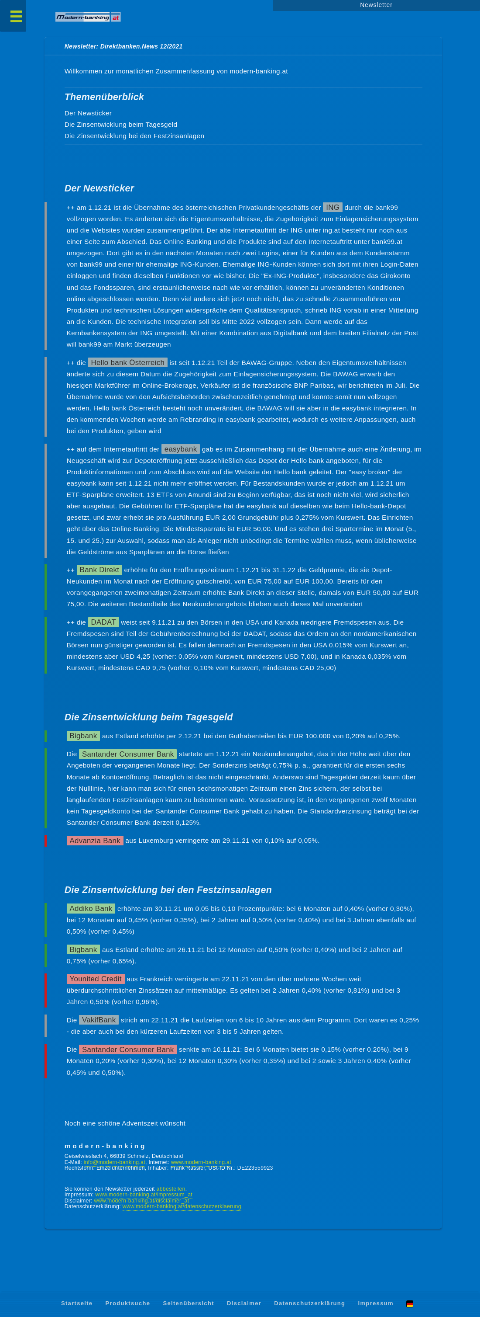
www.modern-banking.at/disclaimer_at (141, 1201)
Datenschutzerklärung (309, 1303)
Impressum (376, 1303)
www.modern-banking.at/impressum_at (144, 1195)
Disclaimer (244, 1303)
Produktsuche (128, 1303)
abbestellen (171, 1189)
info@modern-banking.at (114, 1162)
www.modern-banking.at (201, 1162)
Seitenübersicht (188, 1303)
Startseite (77, 1303)
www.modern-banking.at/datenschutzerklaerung (182, 1206)
